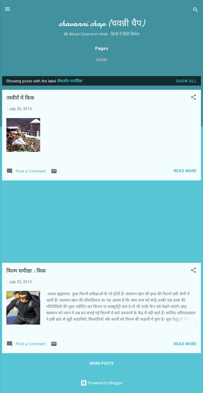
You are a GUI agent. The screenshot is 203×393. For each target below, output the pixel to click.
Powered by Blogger (102, 383)
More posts (102, 363)
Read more (185, 171)
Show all (186, 81)
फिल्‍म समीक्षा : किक (26, 270)
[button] (193, 98)
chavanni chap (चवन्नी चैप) (102, 23)
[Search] (195, 11)
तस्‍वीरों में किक (20, 97)
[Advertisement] (101, 222)
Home (101, 60)
